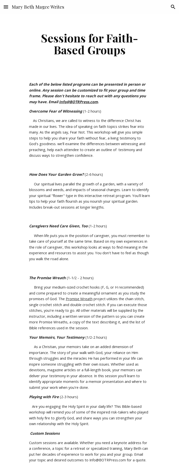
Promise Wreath (79, 298)
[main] (89, 44)
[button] (6, 7)
